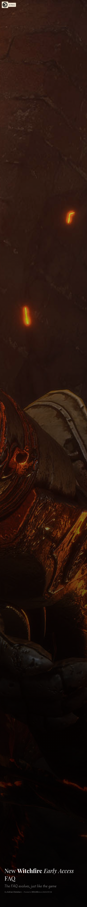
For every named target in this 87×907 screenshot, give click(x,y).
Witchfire (36, 892)
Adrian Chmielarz (14, 892)
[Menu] (5, 5)
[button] (11, 5)
